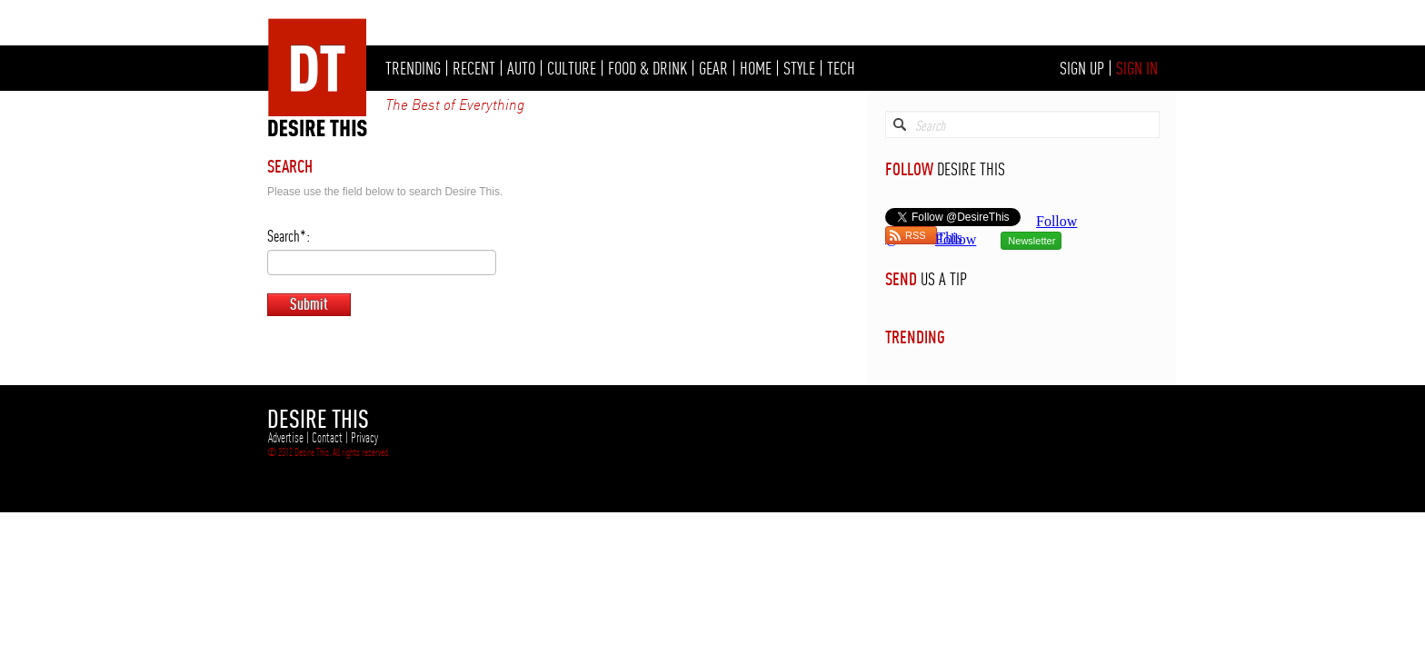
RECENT (474, 68)
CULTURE (571, 68)
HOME (756, 68)
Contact (327, 438)
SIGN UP (1082, 68)
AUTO (521, 68)
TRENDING (413, 68)
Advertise (286, 438)
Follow (955, 239)
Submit (309, 303)
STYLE (799, 68)
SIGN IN (1137, 68)
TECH (841, 68)
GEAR (713, 68)
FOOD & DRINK (647, 68)
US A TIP (944, 279)
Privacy (364, 438)
